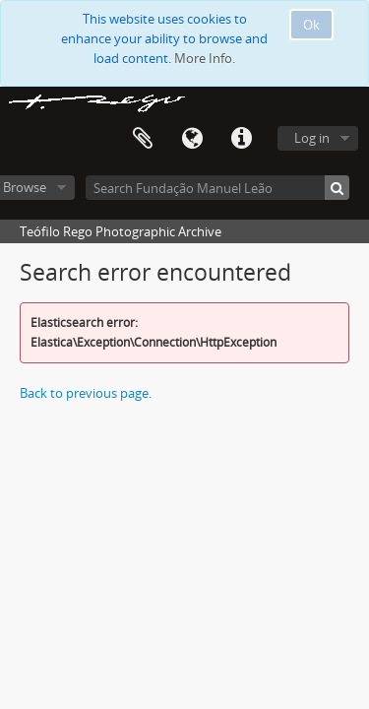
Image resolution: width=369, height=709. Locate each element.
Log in (312, 138)
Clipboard (142, 138)
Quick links (241, 138)
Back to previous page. (86, 393)
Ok (311, 24)
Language (191, 138)
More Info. (204, 58)
